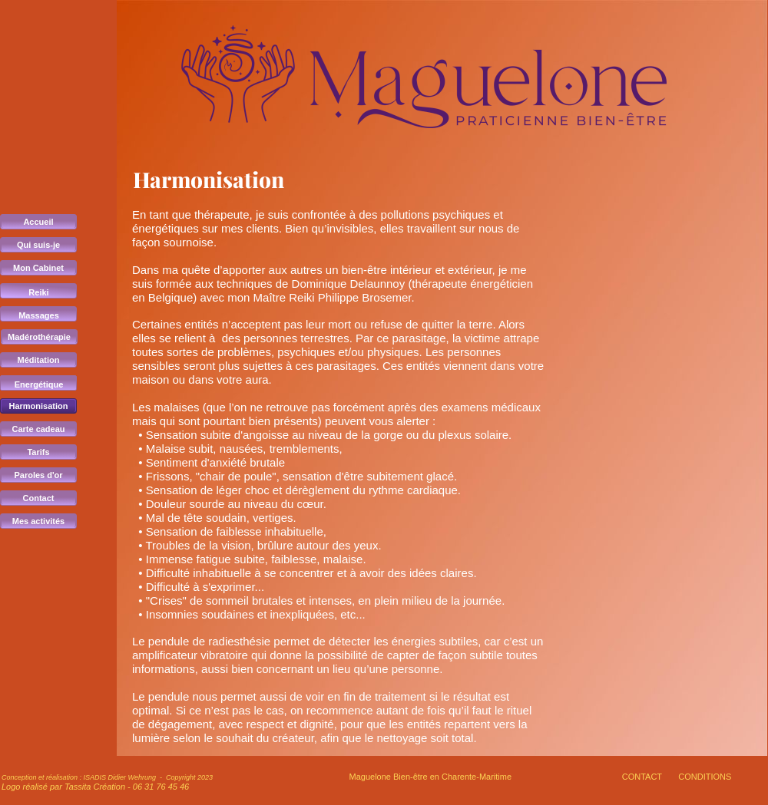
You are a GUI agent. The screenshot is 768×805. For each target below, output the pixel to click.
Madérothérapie (39, 336)
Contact (39, 498)
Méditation (39, 360)
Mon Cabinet (38, 267)
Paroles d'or (38, 475)
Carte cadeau (38, 429)
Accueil (38, 221)
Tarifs (38, 452)
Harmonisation (38, 406)
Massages (38, 315)
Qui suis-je (38, 244)
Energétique (39, 384)
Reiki (38, 292)
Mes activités (38, 521)
